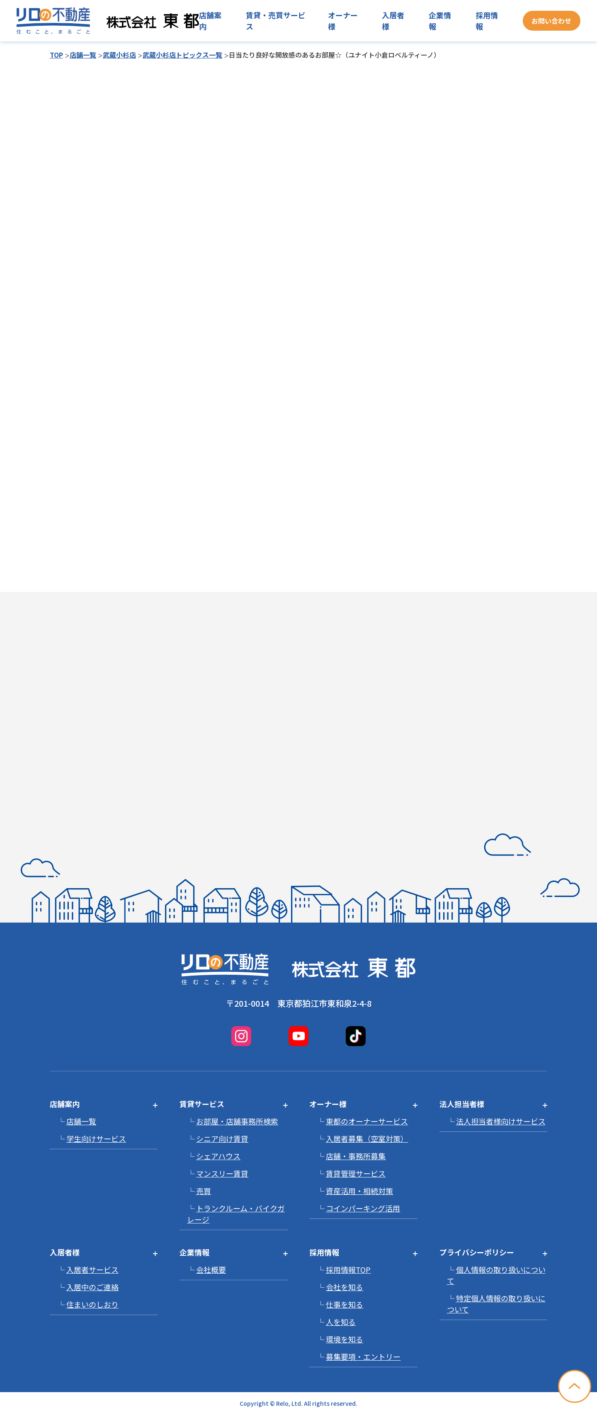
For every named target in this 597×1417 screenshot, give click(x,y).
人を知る (341, 1321)
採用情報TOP (348, 1269)
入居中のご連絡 (92, 1286)
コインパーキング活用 (363, 1208)
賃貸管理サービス (356, 1173)
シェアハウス (218, 1156)
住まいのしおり (92, 1304)
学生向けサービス (96, 1138)
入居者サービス (92, 1269)
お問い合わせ (551, 21)
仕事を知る (344, 1304)
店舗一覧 (83, 55)
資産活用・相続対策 (359, 1190)
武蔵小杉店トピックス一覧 (182, 55)
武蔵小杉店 (119, 55)
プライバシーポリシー (476, 1252)
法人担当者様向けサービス (501, 1121)
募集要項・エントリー (363, 1356)
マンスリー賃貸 (222, 1173)
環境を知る (344, 1339)
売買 (203, 1190)
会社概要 (211, 1269)
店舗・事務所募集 (356, 1156)
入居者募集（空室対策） (367, 1138)
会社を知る (344, 1286)
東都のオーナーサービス (367, 1121)
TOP (56, 55)
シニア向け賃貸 (222, 1138)
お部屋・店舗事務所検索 (237, 1121)
